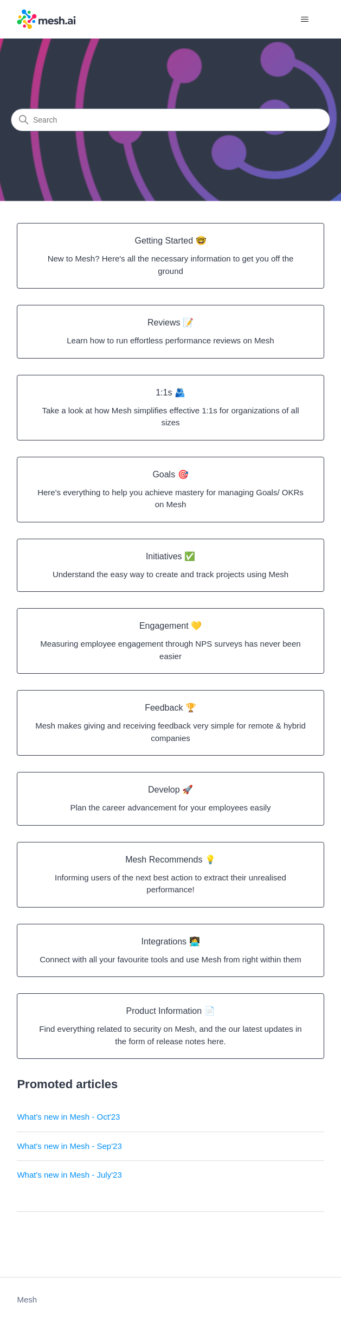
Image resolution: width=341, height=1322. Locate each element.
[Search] (170, 120)
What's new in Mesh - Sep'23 (69, 1146)
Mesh (27, 1299)
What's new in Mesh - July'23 (69, 1174)
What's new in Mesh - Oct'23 (68, 1116)
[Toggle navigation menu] (305, 19)
